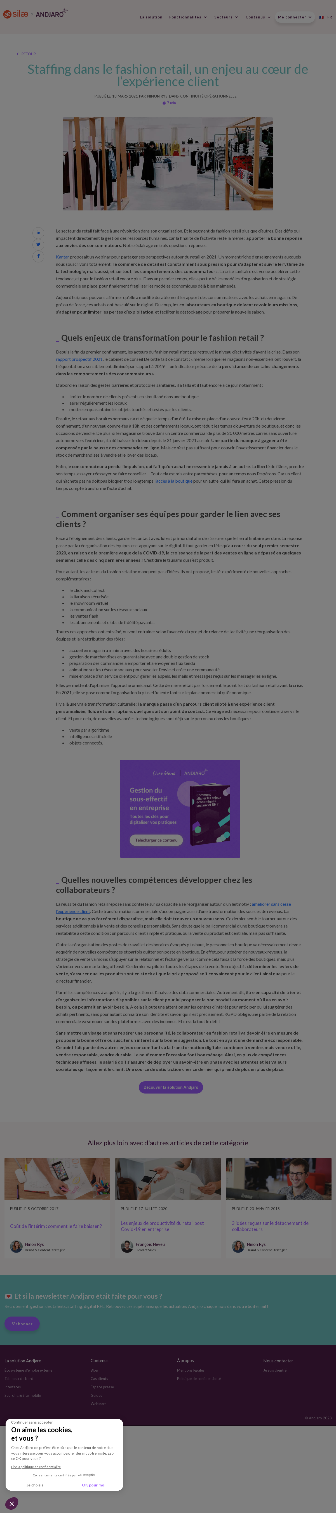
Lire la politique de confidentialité (36, 1467)
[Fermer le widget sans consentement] (31, 1422)
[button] (11, 1503)
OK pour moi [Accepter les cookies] (93, 1485)
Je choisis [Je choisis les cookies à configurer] (35, 1485)
